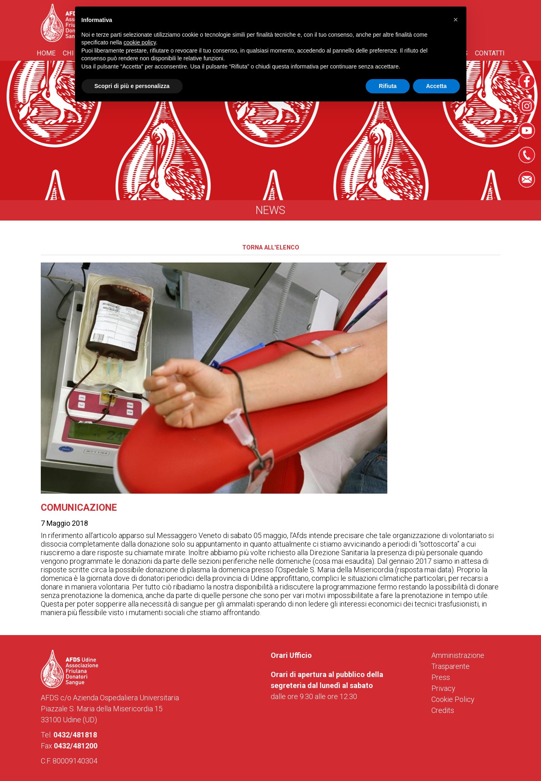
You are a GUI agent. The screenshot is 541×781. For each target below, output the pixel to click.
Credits (442, 710)
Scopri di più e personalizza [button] (132, 86)
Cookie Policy (453, 699)
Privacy (443, 688)
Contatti (490, 53)
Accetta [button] (436, 86)
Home (46, 53)
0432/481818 (75, 734)
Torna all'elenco (270, 247)
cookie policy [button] (140, 42)
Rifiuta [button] (388, 86)
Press (440, 677)
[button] (455, 19)
